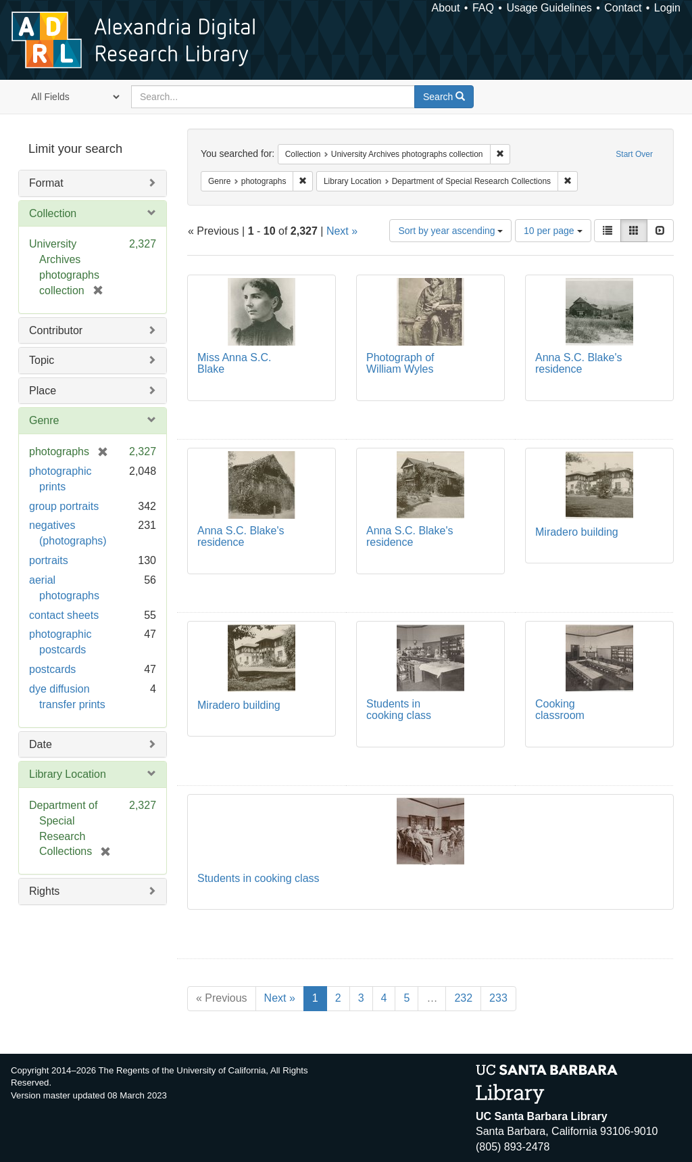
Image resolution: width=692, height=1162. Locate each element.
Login (667, 8)
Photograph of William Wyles (400, 363)
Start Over (634, 154)
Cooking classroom (560, 710)
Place (42, 390)
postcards (52, 669)
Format (46, 183)
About (446, 8)
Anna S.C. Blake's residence (578, 363)
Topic (41, 360)
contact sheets (64, 615)
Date (40, 744)
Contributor (55, 330)
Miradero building (576, 532)
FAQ (483, 8)
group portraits (64, 506)
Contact (622, 8)
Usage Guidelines (548, 8)
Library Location (67, 774)
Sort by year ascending (450, 230)
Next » (341, 231)
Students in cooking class (398, 710)
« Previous (221, 998)
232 (463, 998)
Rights (44, 891)
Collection (52, 213)
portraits (48, 560)
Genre (44, 420)
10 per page (553, 230)
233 (498, 998)
